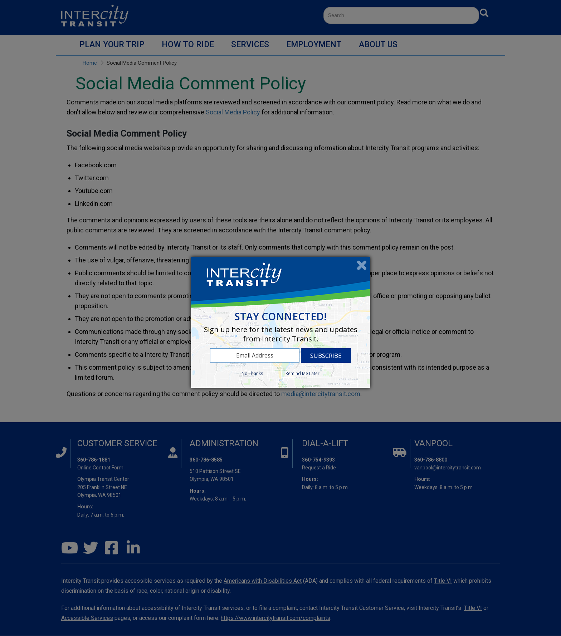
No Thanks (252, 373)
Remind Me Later (302, 373)
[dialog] (280, 322)
